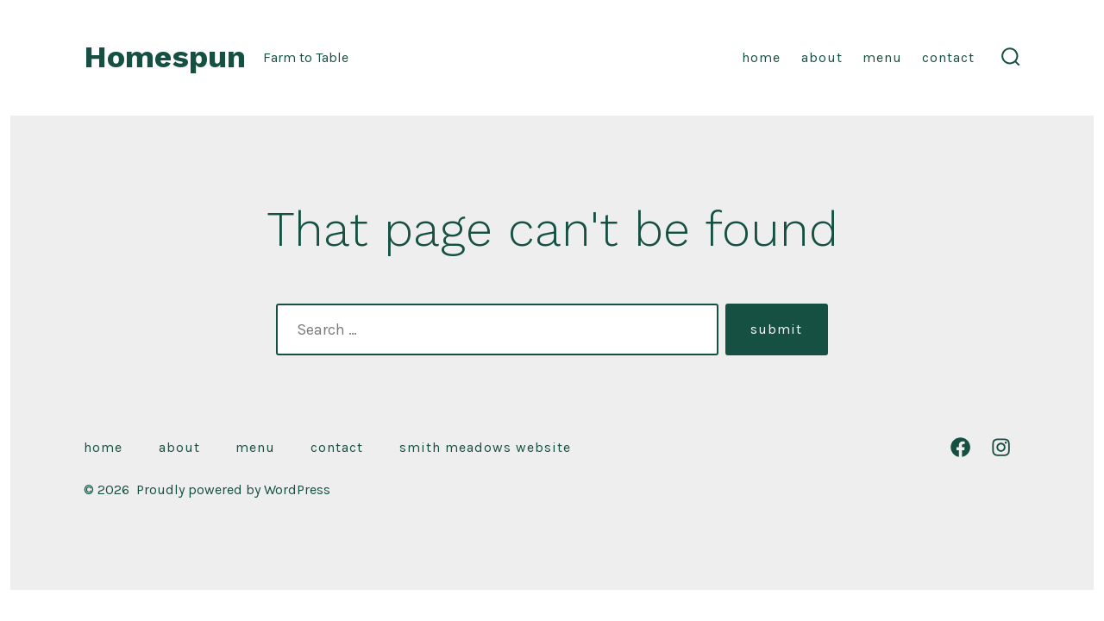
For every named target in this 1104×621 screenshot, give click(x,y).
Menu (882, 57)
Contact (948, 57)
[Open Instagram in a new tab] (1000, 447)
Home (761, 57)
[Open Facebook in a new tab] (960, 447)
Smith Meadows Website (485, 447)
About (822, 57)
